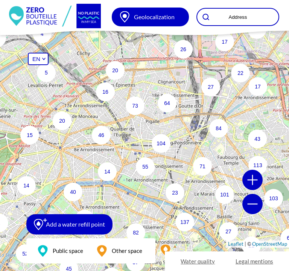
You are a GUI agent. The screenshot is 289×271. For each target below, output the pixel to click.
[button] (155, 137)
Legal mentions (254, 261)
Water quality (198, 261)
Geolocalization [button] (154, 16)
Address (238, 17)
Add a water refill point (75, 224)
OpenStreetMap (269, 244)
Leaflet (235, 244)
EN (36, 59)
